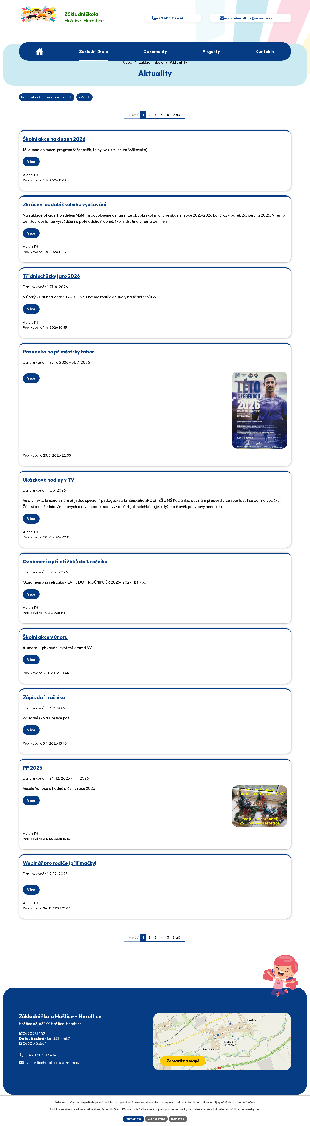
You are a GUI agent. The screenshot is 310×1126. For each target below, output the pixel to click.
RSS (28, 104)
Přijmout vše (130, 1118)
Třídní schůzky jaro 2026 (51, 284)
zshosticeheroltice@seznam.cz (53, 1070)
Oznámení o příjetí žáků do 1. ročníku (65, 569)
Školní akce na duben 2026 (54, 147)
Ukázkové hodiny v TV (48, 488)
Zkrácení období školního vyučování (64, 212)
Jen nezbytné (156, 1118)
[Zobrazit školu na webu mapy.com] (222, 1049)
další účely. (249, 1101)
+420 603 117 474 (41, 1063)
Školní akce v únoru (45, 645)
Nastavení (181, 1118)
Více (33, 169)
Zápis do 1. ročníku (44, 705)
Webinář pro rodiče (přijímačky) (59, 871)
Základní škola (151, 69)
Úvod (127, 69)
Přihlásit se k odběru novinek (71, 104)
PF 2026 (32, 776)
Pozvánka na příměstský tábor (58, 360)
